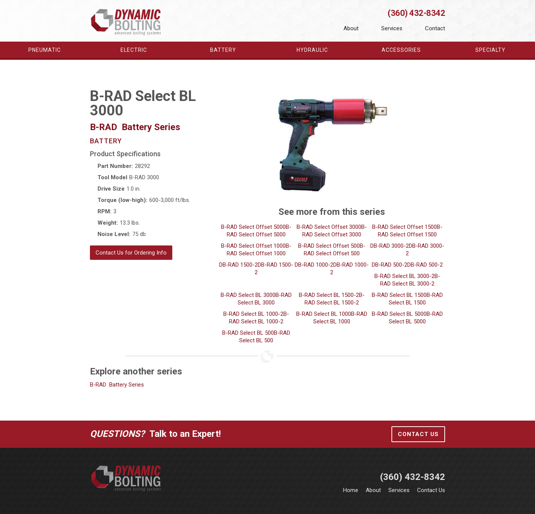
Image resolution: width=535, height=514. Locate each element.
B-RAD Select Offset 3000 (329, 227)
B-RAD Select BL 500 (248, 332)
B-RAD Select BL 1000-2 (253, 314)
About (351, 28)
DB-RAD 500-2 (389, 264)
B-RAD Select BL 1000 (323, 314)
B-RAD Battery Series (117, 384)
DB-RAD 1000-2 (314, 264)
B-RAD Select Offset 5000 (253, 227)
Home (350, 490)
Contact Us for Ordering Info (131, 252)
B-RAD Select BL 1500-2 (329, 295)
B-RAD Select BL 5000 (399, 314)
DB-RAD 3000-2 (389, 245)
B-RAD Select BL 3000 (248, 295)
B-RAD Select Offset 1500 (404, 227)
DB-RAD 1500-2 (238, 264)
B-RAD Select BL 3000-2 (404, 276)
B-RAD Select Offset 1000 (253, 245)
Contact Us (418, 434)
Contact (435, 28)
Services (391, 28)
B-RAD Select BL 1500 (399, 295)
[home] (126, 21)
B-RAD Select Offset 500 (329, 245)
